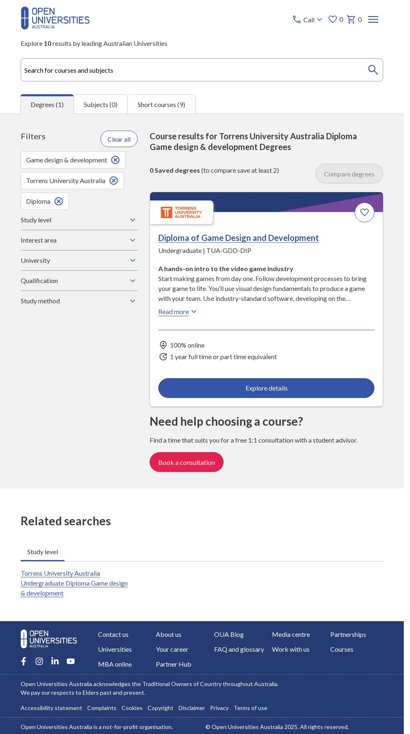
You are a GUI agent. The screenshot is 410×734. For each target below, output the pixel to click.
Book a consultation (186, 462)
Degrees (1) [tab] (47, 104)
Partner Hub (173, 664)
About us (168, 634)
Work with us (291, 649)
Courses (341, 649)
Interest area (79, 240)
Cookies (132, 707)
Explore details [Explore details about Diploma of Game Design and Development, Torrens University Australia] (266, 388)
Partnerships (348, 634)
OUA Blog (229, 634)
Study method (79, 301)
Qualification (79, 281)
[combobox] (202, 69)
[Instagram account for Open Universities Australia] (39, 661)
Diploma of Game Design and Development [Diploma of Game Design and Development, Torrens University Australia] (238, 238)
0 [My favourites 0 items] (335, 19)
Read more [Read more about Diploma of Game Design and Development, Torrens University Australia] (178, 312)
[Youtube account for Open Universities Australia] (71, 661)
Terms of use (250, 707)
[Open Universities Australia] (55, 27)
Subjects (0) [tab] (100, 104)
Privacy (219, 707)
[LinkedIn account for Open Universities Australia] (55, 661)
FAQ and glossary (239, 649)
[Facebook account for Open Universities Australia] (23, 661)
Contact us (113, 634)
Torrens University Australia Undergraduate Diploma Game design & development (74, 583)
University (79, 260)
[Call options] (308, 19)
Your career (172, 649)
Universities (115, 649)
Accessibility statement (51, 707)
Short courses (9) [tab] (161, 104)
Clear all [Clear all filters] (119, 139)
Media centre (291, 634)
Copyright (161, 707)
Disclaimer (192, 707)
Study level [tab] (42, 551)
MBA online (115, 664)
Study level (79, 220)
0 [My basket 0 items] (354, 19)
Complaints (102, 707)
